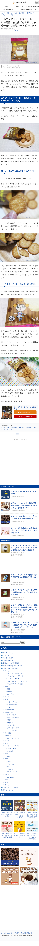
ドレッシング (11, 764)
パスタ (9, 756)
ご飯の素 (10, 751)
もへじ (7, 785)
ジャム (9, 761)
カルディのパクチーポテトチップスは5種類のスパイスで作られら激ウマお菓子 (24, 592)
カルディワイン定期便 (10, 787)
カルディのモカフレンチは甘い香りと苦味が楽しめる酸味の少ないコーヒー (24, 577)
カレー (7, 743)
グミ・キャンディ (13, 728)
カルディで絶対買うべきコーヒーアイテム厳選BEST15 (19, 815)
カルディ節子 (19, 2)
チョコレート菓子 (13, 717)
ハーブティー (11, 694)
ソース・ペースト (13, 772)
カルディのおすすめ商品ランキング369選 (6, 814)
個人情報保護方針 (26, 933)
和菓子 (9, 720)
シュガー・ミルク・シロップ (16, 673)
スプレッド (11, 769)
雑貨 (6, 782)
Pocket (17, 31)
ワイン (9, 707)
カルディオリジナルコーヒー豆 (17, 681)
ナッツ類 (8, 733)
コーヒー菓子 (11, 725)
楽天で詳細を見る (25, 416)
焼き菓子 (10, 722)
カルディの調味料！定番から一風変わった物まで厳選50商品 (32, 815)
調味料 (7, 759)
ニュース (6, 655)
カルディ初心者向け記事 (32, 6)
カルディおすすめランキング (28, 9)
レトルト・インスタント (13, 746)
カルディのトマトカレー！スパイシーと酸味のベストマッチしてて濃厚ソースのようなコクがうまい (24, 625)
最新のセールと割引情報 (11, 663)
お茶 (6, 686)
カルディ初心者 (8, 660)
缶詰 (6, 779)
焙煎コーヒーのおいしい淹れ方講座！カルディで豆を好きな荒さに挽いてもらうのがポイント (24, 505)
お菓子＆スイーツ (11, 712)
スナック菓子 (11, 715)
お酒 (6, 699)
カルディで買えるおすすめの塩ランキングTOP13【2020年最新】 (32, 836)
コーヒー (8, 671)
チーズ (7, 741)
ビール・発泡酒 (12, 704)
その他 (7, 774)
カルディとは (19, 6)
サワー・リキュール (13, 702)
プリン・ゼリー (12, 730)
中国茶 (9, 691)
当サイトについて (6, 933)
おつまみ (8, 735)
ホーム (6, 6)
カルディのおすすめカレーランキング (19, 835)
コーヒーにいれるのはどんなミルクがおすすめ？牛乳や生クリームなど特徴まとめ (24, 530)
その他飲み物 (9, 710)
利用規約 (16, 933)
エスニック (11, 777)
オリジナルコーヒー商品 (15, 684)
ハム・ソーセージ (13, 738)
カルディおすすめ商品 (9, 9)
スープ (7, 697)
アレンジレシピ (8, 790)
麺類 (6, 754)
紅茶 (8, 689)
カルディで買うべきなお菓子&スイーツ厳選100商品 (6, 835)
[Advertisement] (19, 943)
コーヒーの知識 (8, 658)
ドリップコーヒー (13, 678)
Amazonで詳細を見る (25, 412)
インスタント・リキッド (15, 676)
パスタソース (11, 748)
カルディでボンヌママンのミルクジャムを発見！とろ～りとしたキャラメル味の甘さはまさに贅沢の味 (24, 548)
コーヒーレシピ (8, 653)
